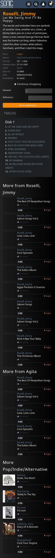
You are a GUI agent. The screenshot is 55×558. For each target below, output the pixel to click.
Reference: (8, 97)
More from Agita (20, 371)
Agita (20, 67)
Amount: (7, 90)
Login (20, 54)
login (48, 210)
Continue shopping (27, 84)
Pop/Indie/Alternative (29, 57)
